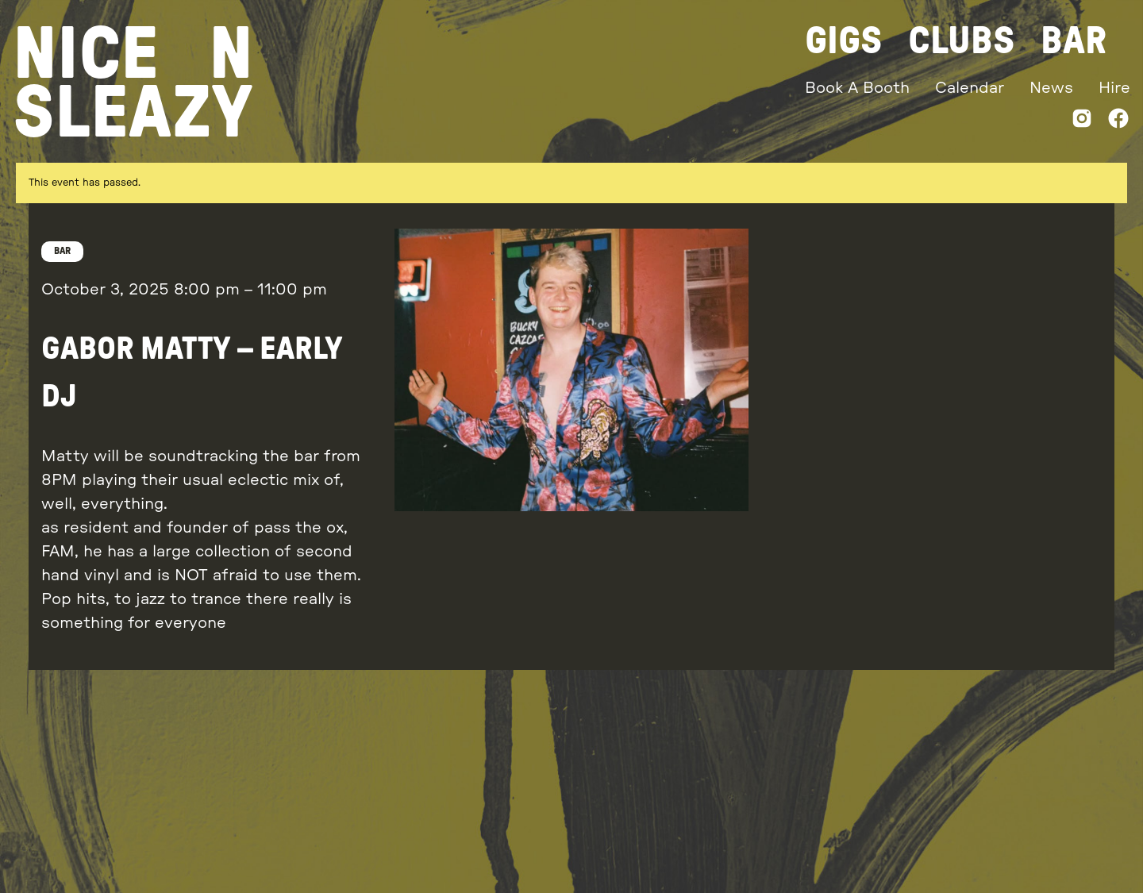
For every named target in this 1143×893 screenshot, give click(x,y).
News (1051, 88)
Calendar (969, 88)
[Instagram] (1082, 121)
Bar (1073, 41)
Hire (1114, 88)
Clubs (961, 41)
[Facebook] (1118, 121)
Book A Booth (857, 88)
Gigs (844, 41)
